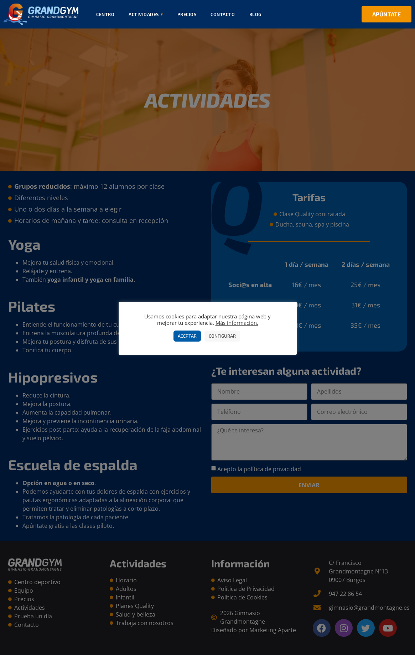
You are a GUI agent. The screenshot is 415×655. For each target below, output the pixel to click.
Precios (187, 14)
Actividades (146, 14)
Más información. (237, 322)
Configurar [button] (222, 336)
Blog (255, 14)
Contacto (223, 14)
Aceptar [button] (187, 336)
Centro (105, 14)
